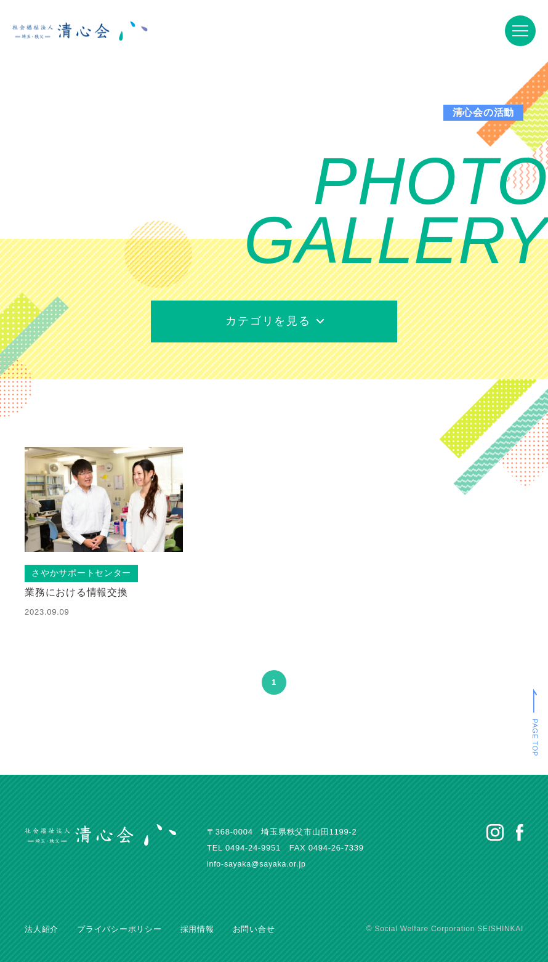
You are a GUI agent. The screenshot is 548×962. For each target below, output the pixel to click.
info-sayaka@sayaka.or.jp (258, 863)
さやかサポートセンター (82, 573)
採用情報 (197, 929)
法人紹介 (41, 929)
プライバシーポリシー (119, 929)
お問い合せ (254, 929)
